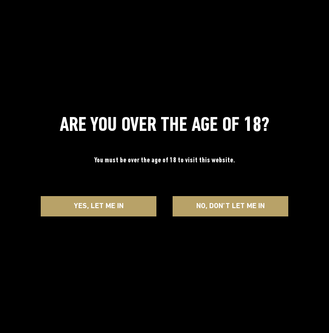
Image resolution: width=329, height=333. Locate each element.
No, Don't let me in (230, 206)
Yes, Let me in (99, 206)
